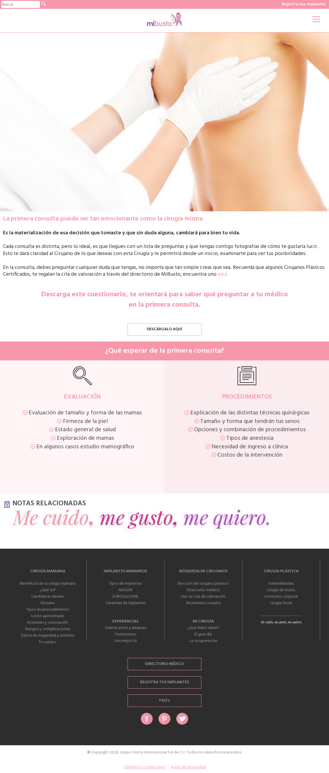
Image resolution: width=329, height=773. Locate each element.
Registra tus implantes (304, 4)
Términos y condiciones (144, 767)
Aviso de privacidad (188, 767)
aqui (222, 274)
